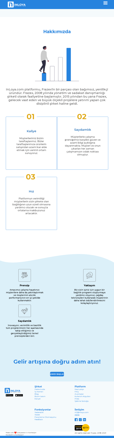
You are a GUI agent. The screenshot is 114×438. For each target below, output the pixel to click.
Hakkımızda (40, 389)
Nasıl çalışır (79, 389)
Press (77, 399)
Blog (37, 394)
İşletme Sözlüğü (82, 401)
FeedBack (39, 419)
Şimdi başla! (57, 374)
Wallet (37, 415)
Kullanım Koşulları (82, 396)
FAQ (77, 391)
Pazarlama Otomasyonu (45, 417)
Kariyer (38, 399)
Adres (77, 415)
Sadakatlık (39, 412)
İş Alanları (39, 391)
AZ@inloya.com (82, 412)
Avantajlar (79, 394)
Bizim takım (40, 396)
